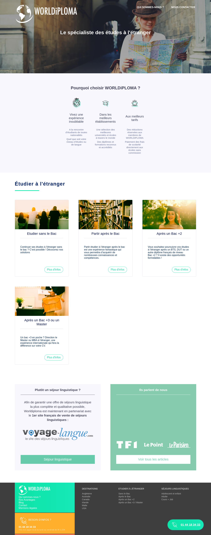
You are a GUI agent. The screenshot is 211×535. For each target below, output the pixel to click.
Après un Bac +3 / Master (130, 502)
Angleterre (87, 493)
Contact (23, 505)
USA (84, 508)
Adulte (164, 496)
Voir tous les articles (153, 459)
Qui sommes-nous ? (150, 7)
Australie (86, 496)
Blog (21, 502)
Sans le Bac (124, 493)
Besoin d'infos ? (39, 519)
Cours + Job (167, 499)
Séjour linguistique (58, 459)
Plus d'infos (54, 269)
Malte (84, 505)
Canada (85, 499)
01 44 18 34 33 (27, 527)
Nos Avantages (27, 499)
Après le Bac (124, 496)
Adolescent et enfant (171, 493)
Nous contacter (183, 7)
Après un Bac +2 (126, 499)
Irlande (85, 502)
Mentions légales (28, 508)
